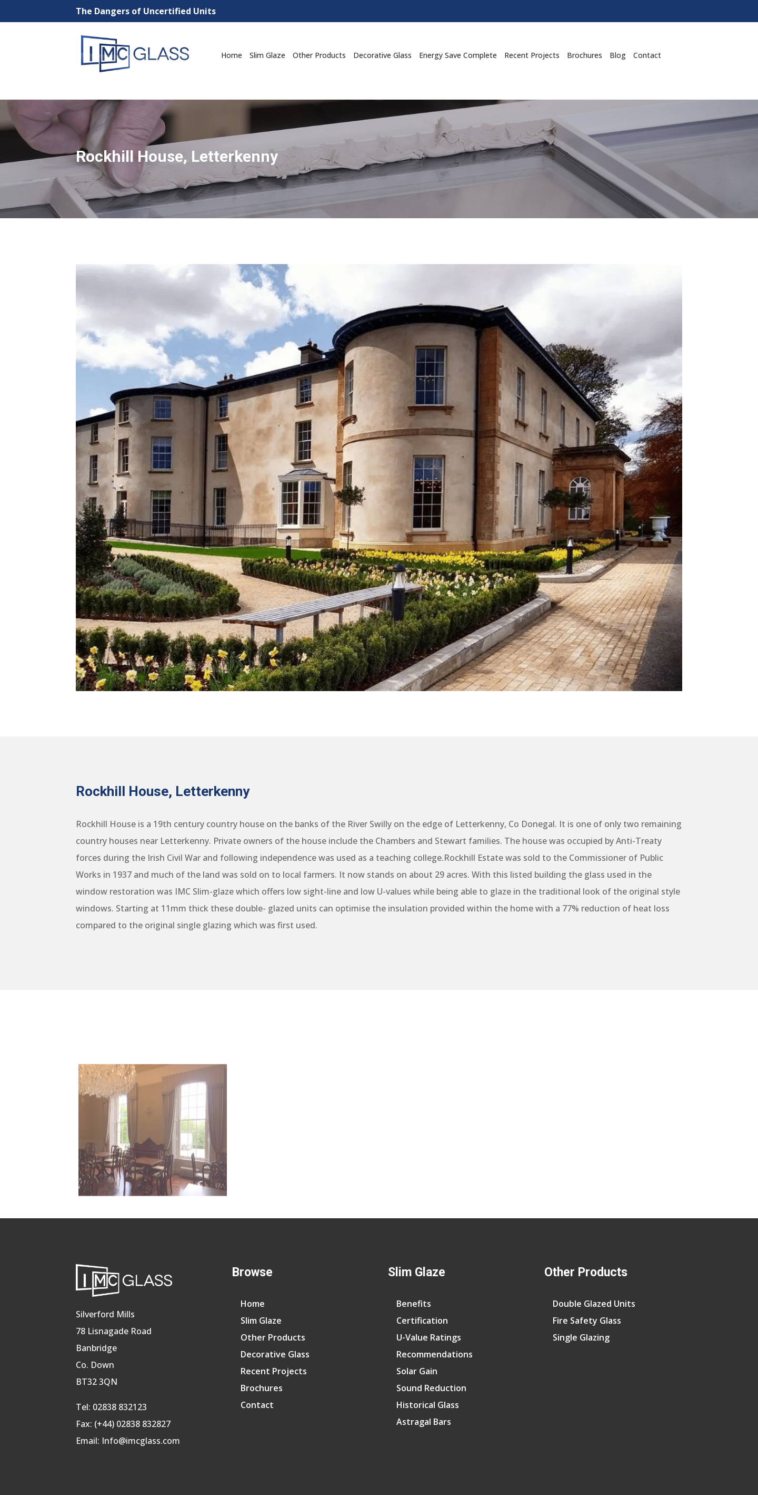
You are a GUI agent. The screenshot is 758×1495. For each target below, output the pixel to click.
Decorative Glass (382, 55)
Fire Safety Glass (587, 1320)
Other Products (319, 55)
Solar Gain (416, 1371)
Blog (618, 55)
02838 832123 (120, 1407)
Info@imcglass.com (141, 1441)
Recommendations (434, 1354)
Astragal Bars (423, 1422)
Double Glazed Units (594, 1303)
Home (231, 55)
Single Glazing (581, 1337)
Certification (422, 1320)
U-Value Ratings (428, 1337)
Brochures (584, 55)
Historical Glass (427, 1405)
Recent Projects (532, 55)
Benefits (413, 1303)
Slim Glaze (267, 55)
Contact (647, 55)
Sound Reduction (431, 1388)
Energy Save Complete (458, 55)
